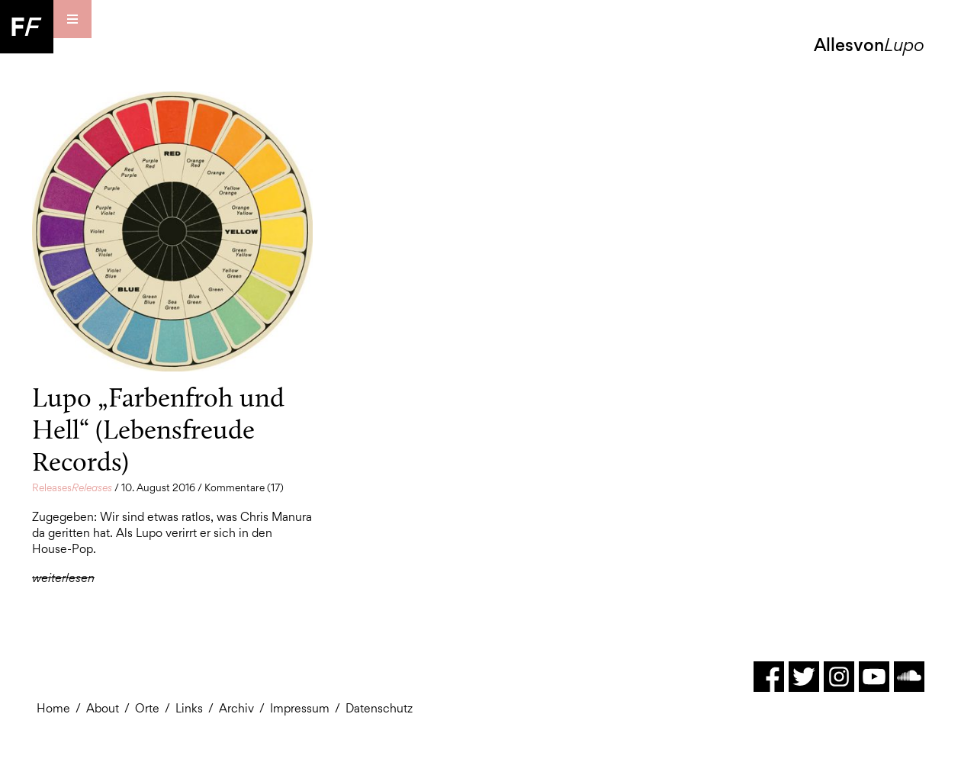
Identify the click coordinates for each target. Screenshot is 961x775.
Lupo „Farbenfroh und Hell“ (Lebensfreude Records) (158, 429)
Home (53, 708)
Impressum (299, 708)
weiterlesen (63, 578)
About (102, 708)
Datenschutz (379, 708)
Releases (72, 487)
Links (189, 708)
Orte (147, 708)
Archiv (236, 708)
